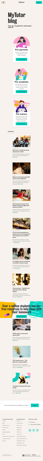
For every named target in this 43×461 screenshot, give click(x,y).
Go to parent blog (21, 59)
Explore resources (21, 316)
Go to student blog (21, 91)
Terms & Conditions (5, 455)
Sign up (39, 2)
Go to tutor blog (21, 123)
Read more (15, 157)
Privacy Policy (10, 455)
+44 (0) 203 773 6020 (35, 424)
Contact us (32, 422)
